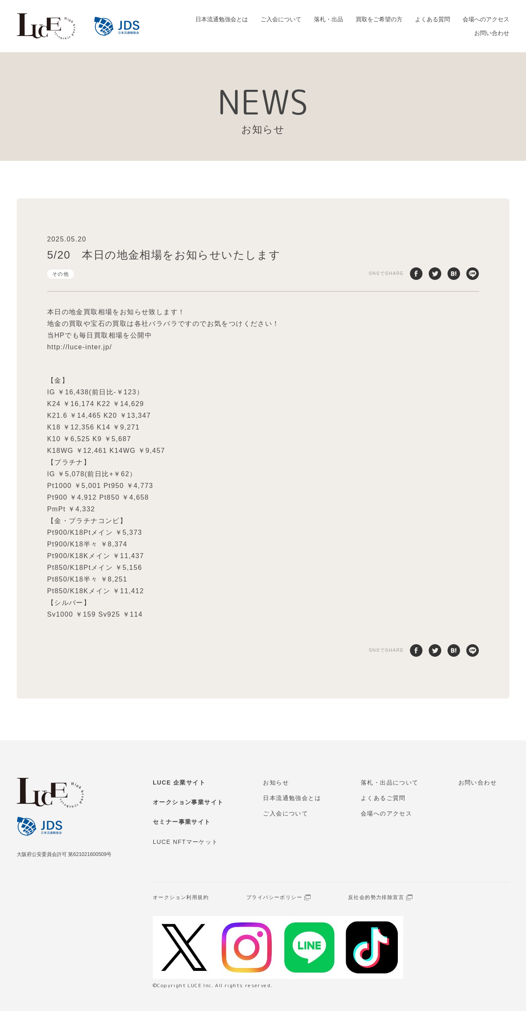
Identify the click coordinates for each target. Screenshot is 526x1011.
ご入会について (280, 19)
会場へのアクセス (486, 19)
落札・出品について (390, 782)
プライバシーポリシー (274, 897)
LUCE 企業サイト (179, 782)
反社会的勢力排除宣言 (376, 897)
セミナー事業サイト (182, 821)
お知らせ (276, 782)
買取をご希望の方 (379, 19)
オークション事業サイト (188, 802)
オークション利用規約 (181, 897)
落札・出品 (328, 19)
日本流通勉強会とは (221, 19)
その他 (60, 274)
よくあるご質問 (383, 798)
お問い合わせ (491, 33)
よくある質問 (432, 19)
